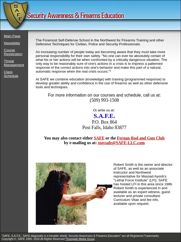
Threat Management (14, 63)
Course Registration (13, 52)
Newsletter (12, 43)
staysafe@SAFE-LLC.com (121, 143)
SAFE (99, 138)
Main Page (12, 36)
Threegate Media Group (80, 238)
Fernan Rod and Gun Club (141, 138)
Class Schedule (11, 74)
